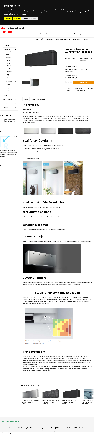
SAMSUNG (9, 57)
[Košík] (87, 34)
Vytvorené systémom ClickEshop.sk (47, 431)
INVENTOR (9, 82)
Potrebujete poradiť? (38, 99)
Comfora (10, 78)
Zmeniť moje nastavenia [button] (29, 18)
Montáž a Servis (8, 99)
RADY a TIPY (77, 39)
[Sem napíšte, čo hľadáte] (49, 34)
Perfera (9, 72)
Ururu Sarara (9, 64)
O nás (5, 103)
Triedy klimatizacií (9, 122)
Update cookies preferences (9, 433)
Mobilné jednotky (7, 90)
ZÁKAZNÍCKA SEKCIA (47, 39)
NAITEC (8, 85)
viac (1, 131)
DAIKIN (8, 60)
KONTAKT (86, 39)
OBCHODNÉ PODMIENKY (63, 39)
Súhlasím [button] (8, 18)
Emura (9, 68)
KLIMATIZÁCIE (7, 49)
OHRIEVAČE (6, 95)
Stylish (9, 75)
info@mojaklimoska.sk (47, 428)
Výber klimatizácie (9, 120)
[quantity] (68, 82)
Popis (26, 99)
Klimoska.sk (16, 28)
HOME (37, 39)
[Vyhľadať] (37, 34)
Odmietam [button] (17, 18)
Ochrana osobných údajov (11, 421)
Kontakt (5, 108)
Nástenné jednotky (7, 53)
